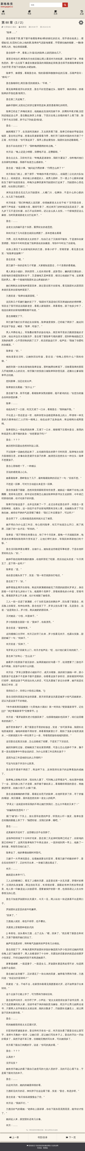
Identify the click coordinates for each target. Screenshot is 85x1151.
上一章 (14, 1137)
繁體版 (45, 1148)
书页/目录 (42, 1137)
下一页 (71, 1137)
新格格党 (32, 1146)
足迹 (82, 12)
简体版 (39, 1148)
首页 (3, 12)
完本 (56, 12)
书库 (29, 12)
